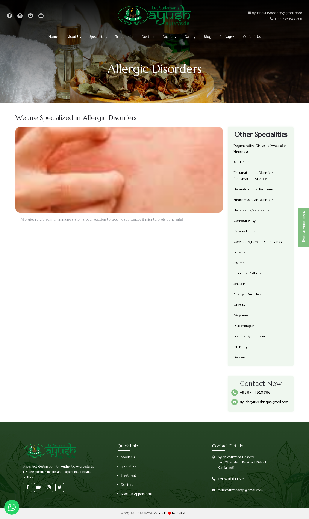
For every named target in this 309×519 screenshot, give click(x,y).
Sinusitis (239, 283)
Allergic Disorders (247, 294)
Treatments (124, 36)
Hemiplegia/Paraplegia (251, 210)
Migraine (240, 315)
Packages (227, 36)
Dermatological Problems (253, 189)
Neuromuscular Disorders (253, 199)
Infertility (240, 346)
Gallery (189, 36)
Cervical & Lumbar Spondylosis (257, 241)
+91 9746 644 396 (231, 479)
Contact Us (252, 36)
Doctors (148, 36)
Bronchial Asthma (247, 273)
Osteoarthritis (244, 231)
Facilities (169, 36)
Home (53, 36)
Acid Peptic (242, 162)
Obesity (239, 304)
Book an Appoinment (136, 494)
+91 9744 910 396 (255, 392)
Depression (241, 357)
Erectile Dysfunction (249, 336)
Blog (207, 36)
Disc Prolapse (243, 325)
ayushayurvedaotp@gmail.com (264, 402)
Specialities (98, 36)
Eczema (239, 252)
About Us (74, 36)
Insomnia (240, 262)
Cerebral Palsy (244, 220)
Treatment (128, 475)
